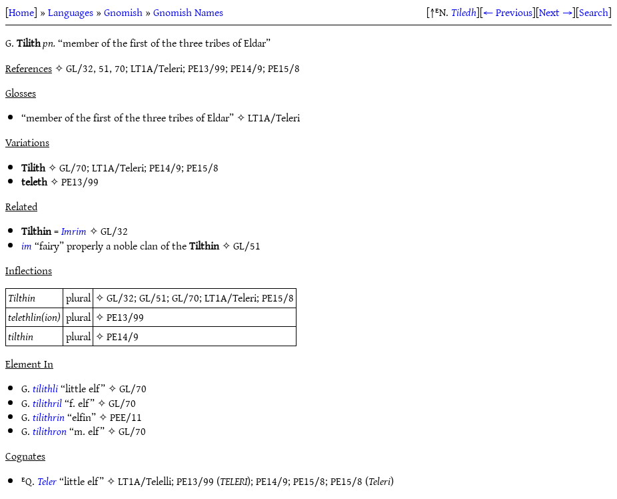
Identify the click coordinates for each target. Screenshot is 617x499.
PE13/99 (80, 181)
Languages (70, 12)
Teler (47, 481)
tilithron (50, 431)
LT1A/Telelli (144, 481)
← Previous (507, 12)
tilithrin (49, 417)
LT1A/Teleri (274, 117)
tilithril (47, 403)
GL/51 (247, 245)
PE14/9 (165, 167)
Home (21, 12)
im (26, 245)
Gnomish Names (188, 12)
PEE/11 (126, 417)
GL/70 (73, 167)
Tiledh (463, 12)
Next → (555, 12)
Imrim (74, 230)
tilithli (45, 388)
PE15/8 (203, 167)
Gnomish (123, 12)
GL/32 (114, 230)
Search (593, 12)
